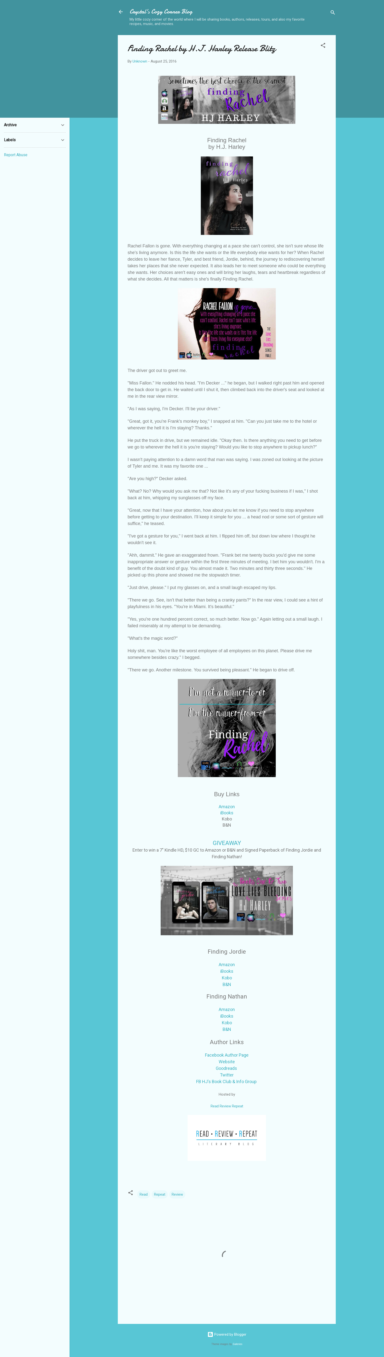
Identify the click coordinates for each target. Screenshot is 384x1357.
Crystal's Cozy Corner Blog (161, 12)
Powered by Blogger (226, 1334)
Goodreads (226, 1068)
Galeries (237, 1344)
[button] (323, 46)
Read (144, 1194)
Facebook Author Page (227, 1055)
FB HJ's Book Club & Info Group (226, 1081)
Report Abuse (15, 155)
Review (177, 1194)
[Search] (333, 13)
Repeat (159, 1194)
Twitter (227, 1074)
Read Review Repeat (227, 1106)
